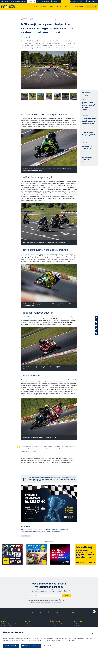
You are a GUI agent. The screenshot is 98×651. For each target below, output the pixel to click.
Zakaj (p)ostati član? (56, 626)
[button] (96, 6)
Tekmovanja (30, 624)
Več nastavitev (48, 646)
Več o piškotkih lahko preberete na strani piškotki (60, 640)
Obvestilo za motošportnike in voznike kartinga (87, 146)
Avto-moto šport (25, 18)
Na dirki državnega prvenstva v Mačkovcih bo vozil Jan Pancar (88, 134)
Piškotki (78, 624)
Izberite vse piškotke (11, 646)
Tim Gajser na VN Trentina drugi (87, 158)
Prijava (66, 595)
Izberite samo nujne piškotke (30, 646)
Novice (32, 18)
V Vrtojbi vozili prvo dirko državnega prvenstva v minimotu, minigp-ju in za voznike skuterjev (89, 120)
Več (82, 111)
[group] (24, 96)
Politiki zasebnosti (58, 602)
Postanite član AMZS (56, 624)
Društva (29, 626)
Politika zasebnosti (80, 626)
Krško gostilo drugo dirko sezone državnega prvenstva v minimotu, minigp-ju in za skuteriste (89, 105)
